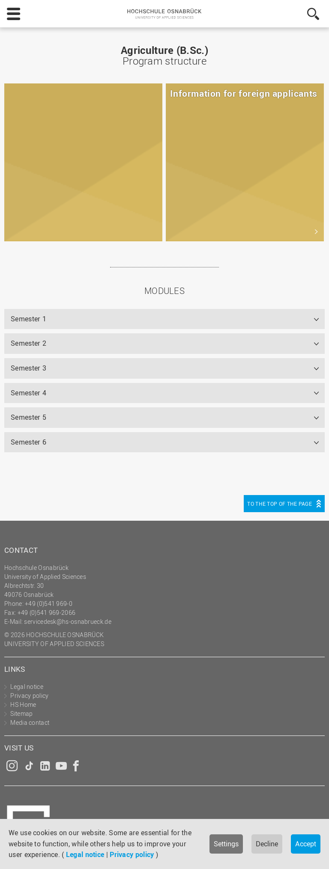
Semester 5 (28, 417)
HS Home (23, 704)
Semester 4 (28, 392)
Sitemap (21, 713)
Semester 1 (28, 318)
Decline (267, 843)
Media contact (29, 722)
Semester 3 (28, 368)
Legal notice (85, 854)
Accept (305, 843)
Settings (226, 843)
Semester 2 (28, 343)
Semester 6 (28, 442)
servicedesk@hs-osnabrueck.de (67, 621)
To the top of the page (279, 503)
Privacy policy (132, 854)
